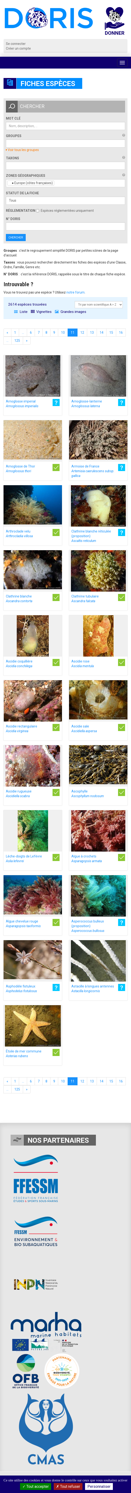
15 (111, 332)
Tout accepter (35, 1486)
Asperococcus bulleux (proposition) (87, 926)
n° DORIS (13, 219)
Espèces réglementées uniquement (65, 210)
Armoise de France (93, 471)
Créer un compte (18, 48)
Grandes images (70, 312)
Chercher (15, 237)
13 (92, 332)
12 (82, 332)
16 (121, 332)
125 (17, 340)
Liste (21, 312)
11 (72, 332)
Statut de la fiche (22, 193)
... (23, 332)
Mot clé (13, 118)
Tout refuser (68, 1486)
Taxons (12, 158)
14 (101, 332)
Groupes (13, 136)
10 (63, 332)
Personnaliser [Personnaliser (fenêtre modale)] (99, 1486)
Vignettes (41, 312)
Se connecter (16, 44)
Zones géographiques (25, 175)
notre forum (75, 292)
